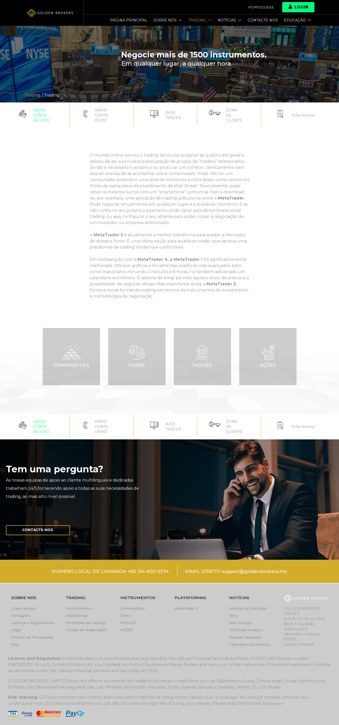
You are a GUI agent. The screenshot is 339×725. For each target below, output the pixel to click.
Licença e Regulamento (33, 623)
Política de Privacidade (32, 637)
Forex (125, 616)
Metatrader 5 (186, 608)
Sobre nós (168, 20)
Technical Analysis (246, 630)
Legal (16, 630)
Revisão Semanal (244, 637)
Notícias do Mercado (248, 608)
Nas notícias (240, 623)
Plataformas (77, 616)
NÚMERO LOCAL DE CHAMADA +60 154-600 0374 (109, 572)
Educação (297, 20)
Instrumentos (78, 608)
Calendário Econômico (249, 644)
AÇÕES (126, 630)
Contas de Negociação (86, 630)
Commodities (132, 608)
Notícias (230, 20)
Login (298, 7)
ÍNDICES (128, 623)
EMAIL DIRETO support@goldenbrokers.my (236, 572)
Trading (200, 20)
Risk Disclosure (269, 703)
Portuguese (260, 7)
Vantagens (21, 616)
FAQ (15, 644)
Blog (233, 616)
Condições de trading (85, 623)
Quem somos (23, 608)
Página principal (128, 20)
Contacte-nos (263, 20)
